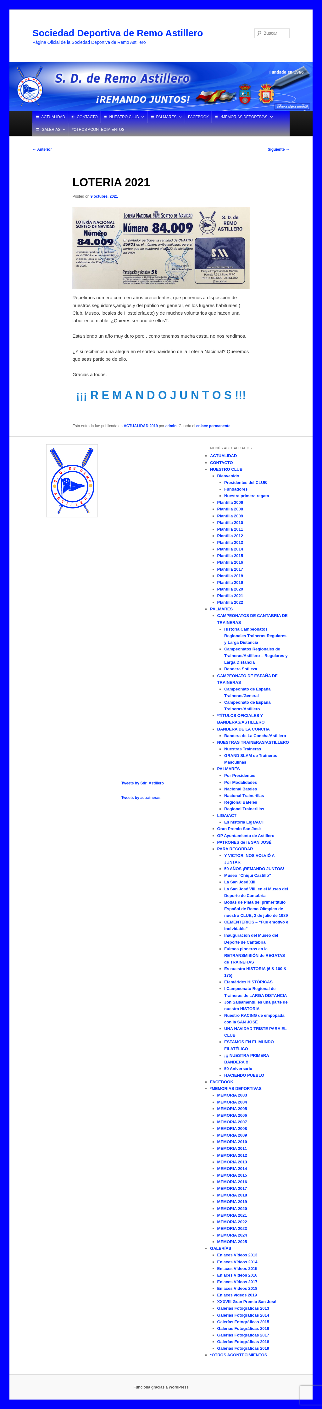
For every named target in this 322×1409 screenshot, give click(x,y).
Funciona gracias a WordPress (160, 1387)
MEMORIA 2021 (232, 1215)
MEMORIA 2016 (232, 1181)
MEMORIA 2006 (232, 1115)
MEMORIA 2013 (232, 1162)
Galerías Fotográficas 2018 (243, 1341)
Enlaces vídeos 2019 (237, 1295)
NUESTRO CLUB (124, 117)
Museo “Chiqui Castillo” (247, 875)
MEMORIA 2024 (232, 1235)
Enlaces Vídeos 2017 (237, 1281)
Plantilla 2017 (230, 569)
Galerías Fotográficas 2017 (243, 1335)
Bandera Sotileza (240, 669)
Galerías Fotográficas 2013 (243, 1308)
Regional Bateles (240, 802)
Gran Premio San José (239, 828)
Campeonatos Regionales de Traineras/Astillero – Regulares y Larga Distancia (256, 656)
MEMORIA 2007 (232, 1122)
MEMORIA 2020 (232, 1208)
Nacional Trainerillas (244, 795)
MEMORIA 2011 (232, 1148)
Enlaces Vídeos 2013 (237, 1255)
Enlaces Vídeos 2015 (237, 1268)
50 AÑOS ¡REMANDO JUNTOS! (254, 868)
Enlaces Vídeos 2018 (237, 1288)
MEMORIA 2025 (232, 1241)
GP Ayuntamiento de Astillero (246, 835)
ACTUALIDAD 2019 (141, 426)
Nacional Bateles (240, 789)
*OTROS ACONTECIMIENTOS (98, 129)
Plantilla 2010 (230, 522)
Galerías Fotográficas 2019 (243, 1348)
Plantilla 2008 (230, 509)
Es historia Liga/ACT (244, 822)
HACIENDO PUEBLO (244, 1075)
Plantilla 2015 (230, 555)
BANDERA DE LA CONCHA (243, 729)
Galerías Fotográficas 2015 (243, 1321)
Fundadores (235, 489)
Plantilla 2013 (230, 542)
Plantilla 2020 (230, 589)
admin (170, 426)
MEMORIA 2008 (232, 1128)
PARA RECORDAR (235, 849)
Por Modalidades (240, 782)
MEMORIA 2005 (232, 1108)
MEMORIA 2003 (232, 1095)
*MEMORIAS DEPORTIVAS (244, 117)
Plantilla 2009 (230, 516)
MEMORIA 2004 (232, 1102)
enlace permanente (213, 426)
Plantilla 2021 (230, 595)
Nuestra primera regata (246, 495)
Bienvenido (228, 476)
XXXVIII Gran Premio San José (246, 1301)
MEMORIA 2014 (232, 1168)
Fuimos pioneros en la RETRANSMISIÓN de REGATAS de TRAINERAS (254, 955)
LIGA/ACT (226, 815)
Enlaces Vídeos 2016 (237, 1275)
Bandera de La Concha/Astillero (255, 735)
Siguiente (278, 149)
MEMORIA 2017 (232, 1188)
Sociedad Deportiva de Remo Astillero (117, 33)
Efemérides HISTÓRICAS (248, 982)
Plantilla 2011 (230, 529)
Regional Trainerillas (244, 808)
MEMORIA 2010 (232, 1141)
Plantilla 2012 (230, 535)
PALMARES (166, 117)
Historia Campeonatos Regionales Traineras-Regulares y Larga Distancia (255, 636)
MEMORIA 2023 (232, 1228)
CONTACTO (87, 117)
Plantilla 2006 (230, 502)
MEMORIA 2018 (232, 1195)
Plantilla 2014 (230, 549)
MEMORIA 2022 (232, 1222)
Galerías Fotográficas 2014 (243, 1315)
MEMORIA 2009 (232, 1135)
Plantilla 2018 (230, 575)
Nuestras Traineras (242, 749)
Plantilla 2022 (230, 602)
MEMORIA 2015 (232, 1175)
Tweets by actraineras (141, 797)
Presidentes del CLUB (245, 482)
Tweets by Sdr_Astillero (142, 783)
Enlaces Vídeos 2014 (237, 1262)
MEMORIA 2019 (232, 1201)
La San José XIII (239, 882)
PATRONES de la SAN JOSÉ (244, 842)
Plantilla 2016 (230, 562)
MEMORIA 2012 (232, 1155)
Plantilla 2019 (230, 582)
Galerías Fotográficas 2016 (243, 1328)
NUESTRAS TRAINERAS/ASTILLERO (253, 742)
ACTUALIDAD (53, 117)
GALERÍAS (51, 129)
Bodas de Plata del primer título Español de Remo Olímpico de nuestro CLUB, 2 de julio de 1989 (256, 909)
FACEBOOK (198, 117)
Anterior (42, 149)
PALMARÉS (228, 768)
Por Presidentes (239, 775)
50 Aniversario (238, 1068)
